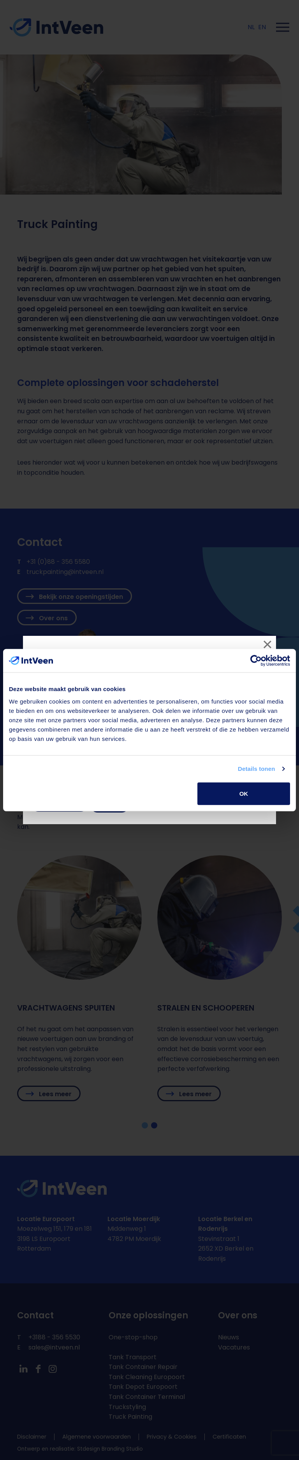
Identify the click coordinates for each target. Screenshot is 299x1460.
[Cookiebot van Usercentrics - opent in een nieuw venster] (256, 661)
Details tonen (256, 768)
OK (243, 793)
